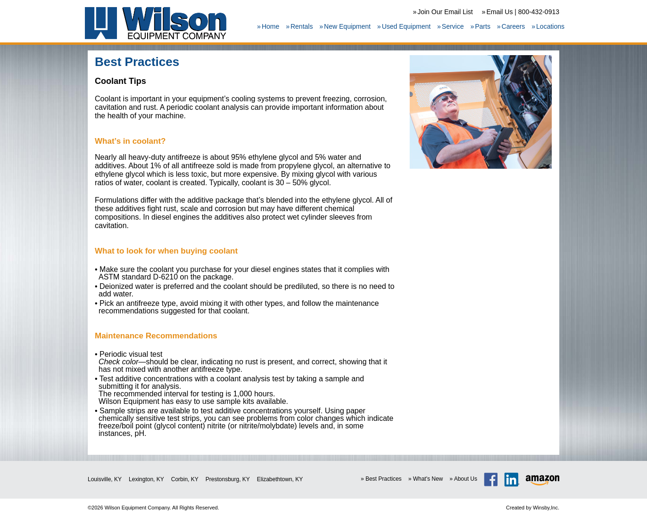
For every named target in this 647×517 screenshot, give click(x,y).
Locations (550, 26)
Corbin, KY (185, 479)
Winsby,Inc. (546, 507)
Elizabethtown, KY (280, 479)
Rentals (301, 26)
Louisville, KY (105, 479)
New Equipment (347, 26)
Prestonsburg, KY (228, 479)
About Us (465, 479)
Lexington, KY (146, 479)
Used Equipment (406, 26)
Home (270, 26)
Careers (513, 26)
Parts (482, 26)
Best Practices (383, 479)
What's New (428, 479)
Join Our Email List (445, 12)
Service (453, 26)
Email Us (499, 12)
